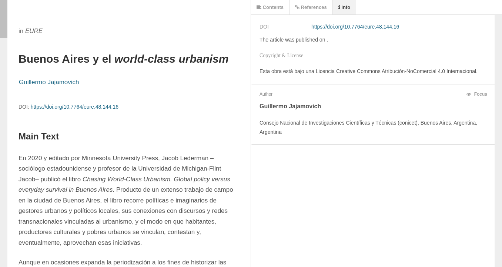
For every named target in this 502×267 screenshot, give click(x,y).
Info (344, 7)
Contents (270, 7)
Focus (476, 94)
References (311, 7)
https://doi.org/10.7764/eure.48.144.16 (74, 107)
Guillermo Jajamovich (49, 82)
